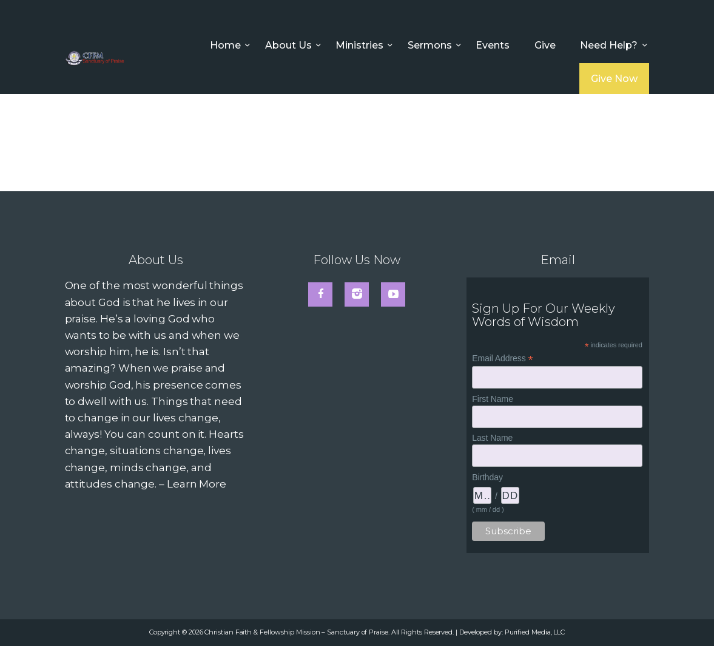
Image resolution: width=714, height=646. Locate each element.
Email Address (502, 358)
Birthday (487, 477)
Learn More (196, 484)
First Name (492, 399)
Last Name (492, 438)
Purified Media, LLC (535, 632)
